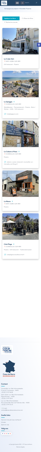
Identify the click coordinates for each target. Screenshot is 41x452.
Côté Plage (8, 244)
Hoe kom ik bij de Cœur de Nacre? (11, 420)
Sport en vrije (5, 424)
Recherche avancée (10, 22)
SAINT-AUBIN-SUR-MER (12, 61)
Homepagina (8, 8)
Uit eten (3, 422)
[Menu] (17, 3)
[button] (39, 45)
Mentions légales (20, 447)
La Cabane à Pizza (10, 152)
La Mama (7, 201)
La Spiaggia (8, 102)
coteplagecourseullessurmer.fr (15, 254)
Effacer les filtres (27, 18)
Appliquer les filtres (11, 18)
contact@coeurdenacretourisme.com (12, 410)
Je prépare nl (16, 8)
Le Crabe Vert (9, 59)
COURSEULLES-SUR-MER (12, 104)
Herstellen (23, 8)
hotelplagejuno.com (12, 114)
